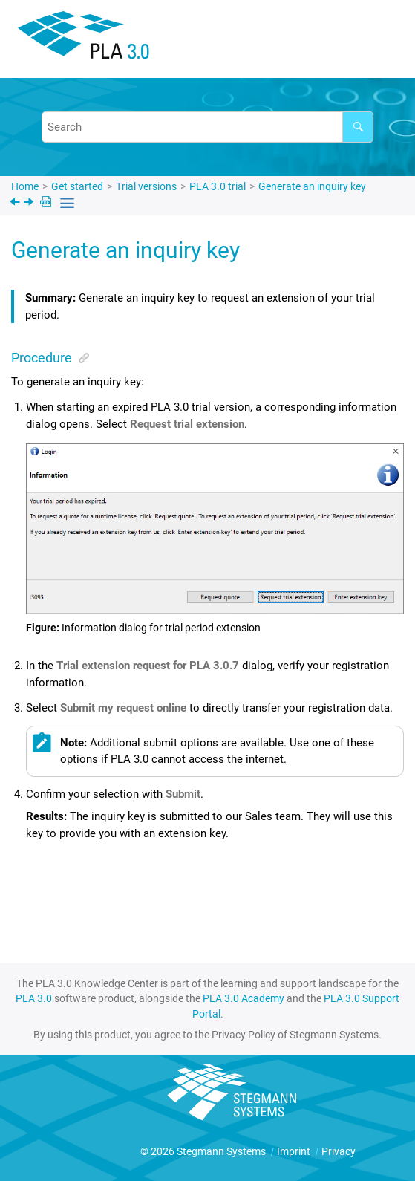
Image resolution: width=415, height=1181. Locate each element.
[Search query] (207, 127)
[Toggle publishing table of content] (67, 203)
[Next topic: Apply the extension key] (30, 203)
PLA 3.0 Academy (243, 998)
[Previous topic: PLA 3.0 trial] (16, 203)
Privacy (338, 1151)
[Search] (357, 127)
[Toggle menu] (381, 41)
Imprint (295, 1151)
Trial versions (146, 186)
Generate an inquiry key (312, 186)
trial (217, 186)
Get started (77, 186)
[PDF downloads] (47, 203)
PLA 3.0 (34, 998)
